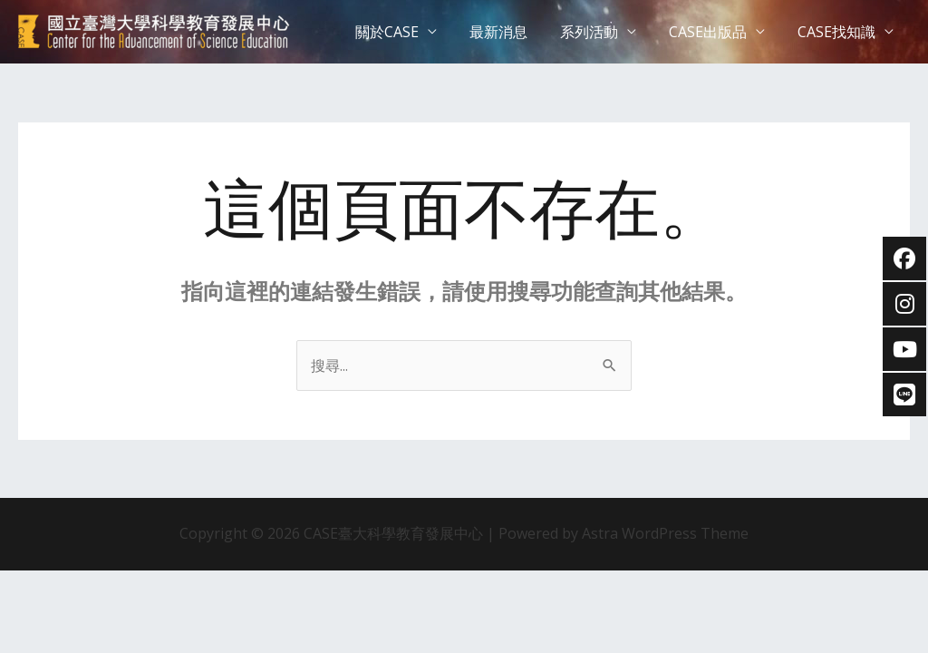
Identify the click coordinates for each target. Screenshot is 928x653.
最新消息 (511, 32)
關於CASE (403, 32)
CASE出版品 (713, 32)
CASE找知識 (838, 32)
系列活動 (598, 32)
